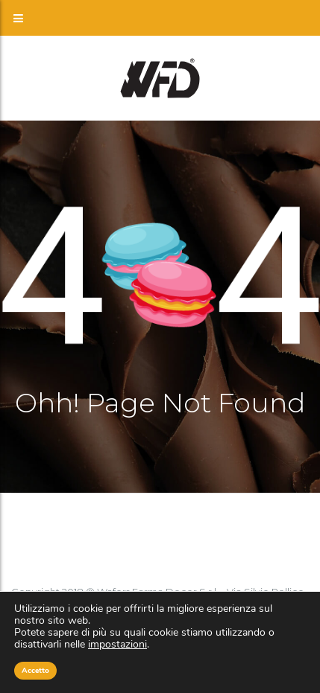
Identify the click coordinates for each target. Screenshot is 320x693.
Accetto (35, 670)
